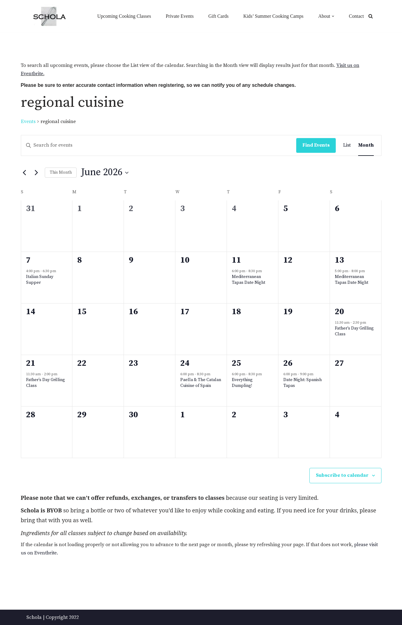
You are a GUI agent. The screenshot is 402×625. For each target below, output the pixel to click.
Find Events (316, 145)
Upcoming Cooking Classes (121, 16)
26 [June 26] (288, 363)
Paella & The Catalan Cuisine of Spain (200, 383)
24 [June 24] (185, 363)
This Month (61, 172)
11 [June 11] (236, 260)
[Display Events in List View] (347, 145)
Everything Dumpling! (242, 383)
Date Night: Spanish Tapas (302, 383)
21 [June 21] (30, 363)
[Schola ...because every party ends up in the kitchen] (49, 16)
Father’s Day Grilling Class (354, 331)
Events (28, 121)
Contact (356, 16)
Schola (34, 617)
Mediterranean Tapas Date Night (248, 280)
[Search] (370, 16)
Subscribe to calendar (342, 475)
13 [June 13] (339, 260)
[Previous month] (24, 172)
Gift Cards (216, 16)
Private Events (177, 16)
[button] (332, 16)
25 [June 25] (236, 363)
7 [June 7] (28, 260)
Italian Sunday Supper (39, 280)
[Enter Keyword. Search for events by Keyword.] (158, 145)
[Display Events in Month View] (366, 145)
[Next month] (36, 172)
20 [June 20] (339, 312)
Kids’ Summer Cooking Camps (272, 16)
